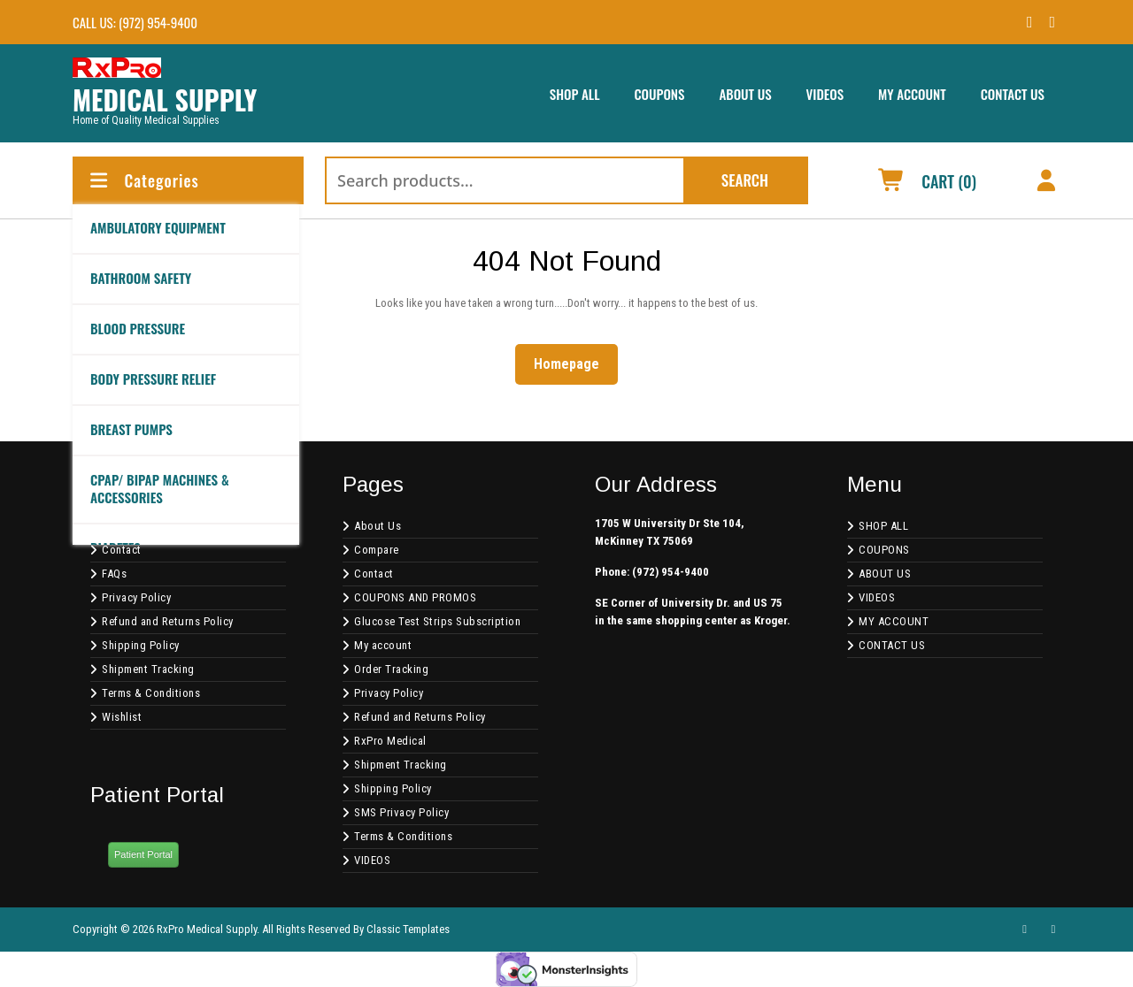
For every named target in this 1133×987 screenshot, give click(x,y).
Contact (122, 549)
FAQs (114, 573)
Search (744, 180)
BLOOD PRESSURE (137, 328)
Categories (143, 180)
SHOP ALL (575, 93)
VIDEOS (825, 93)
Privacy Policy (136, 597)
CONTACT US (1012, 93)
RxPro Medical (390, 740)
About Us (377, 525)
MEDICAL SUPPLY (165, 99)
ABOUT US (745, 93)
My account (383, 645)
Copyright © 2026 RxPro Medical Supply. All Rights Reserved (212, 929)
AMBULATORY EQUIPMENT (158, 227)
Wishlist (122, 716)
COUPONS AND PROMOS (415, 597)
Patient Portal (143, 854)
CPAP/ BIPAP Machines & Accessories (159, 488)
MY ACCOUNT (912, 93)
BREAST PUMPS (131, 429)
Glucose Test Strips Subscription (437, 621)
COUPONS (659, 93)
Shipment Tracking (148, 669)
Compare (376, 549)
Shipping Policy (141, 645)
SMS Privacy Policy (401, 812)
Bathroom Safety (140, 278)
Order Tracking (391, 669)
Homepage (573, 363)
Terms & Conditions (151, 693)
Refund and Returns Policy (168, 621)
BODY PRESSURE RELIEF (153, 378)
